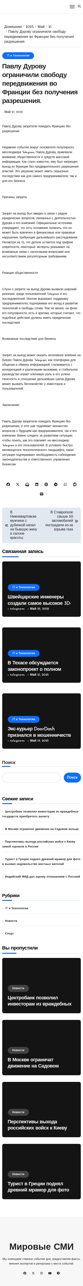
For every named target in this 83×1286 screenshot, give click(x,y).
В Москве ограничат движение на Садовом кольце (42, 829)
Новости (11, 921)
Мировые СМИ (41, 1247)
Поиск (8, 763)
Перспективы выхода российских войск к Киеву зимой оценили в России (37, 1128)
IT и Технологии (18, 55)
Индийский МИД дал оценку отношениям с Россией (42, 876)
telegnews (17, 609)
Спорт (9, 933)
